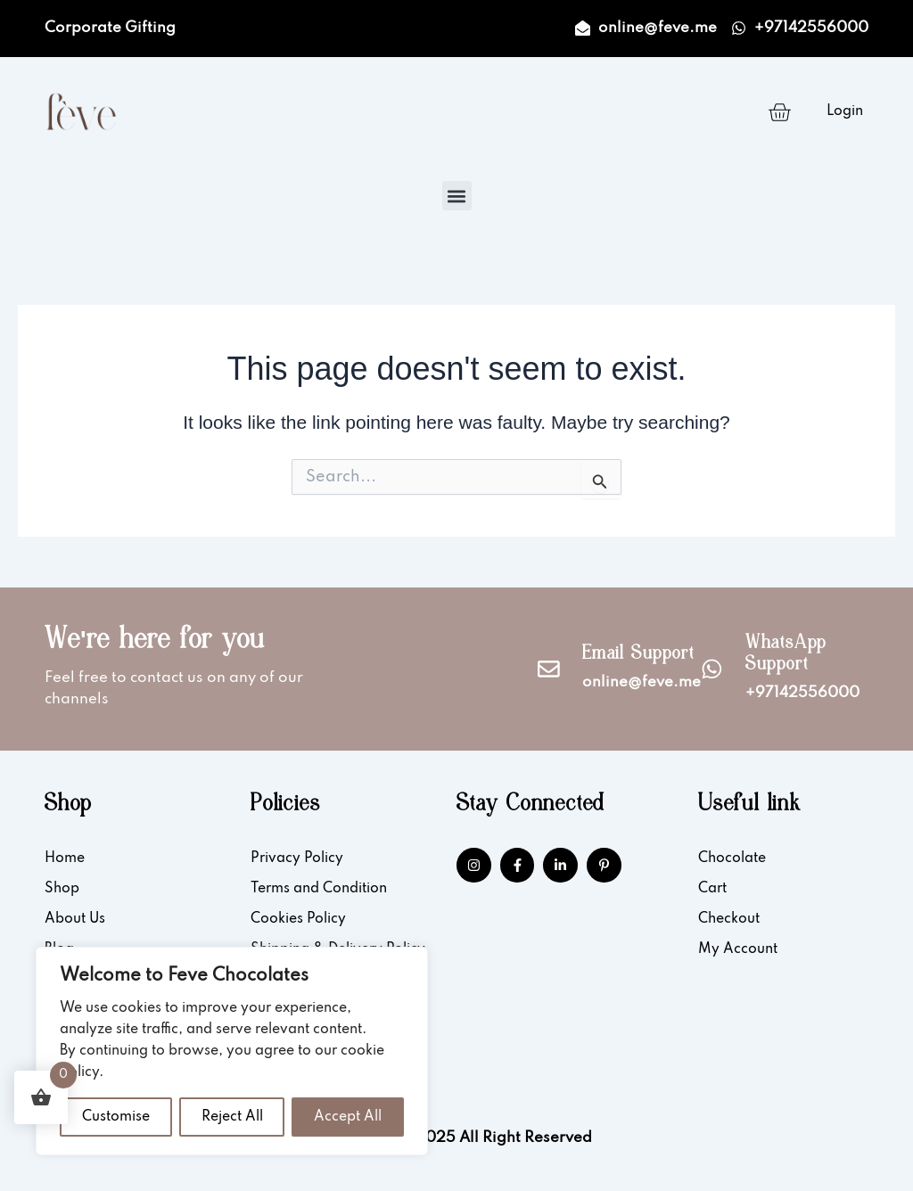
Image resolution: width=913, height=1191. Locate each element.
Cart (712, 889)
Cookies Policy (298, 919)
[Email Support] (549, 669)
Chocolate (732, 858)
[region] (232, 1051)
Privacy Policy (297, 858)
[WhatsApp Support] (712, 669)
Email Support (638, 655)
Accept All (348, 1117)
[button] (457, 195)
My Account (737, 949)
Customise (116, 1117)
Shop (62, 889)
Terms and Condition (319, 889)
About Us (75, 919)
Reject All (232, 1117)
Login (845, 111)
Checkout (729, 919)
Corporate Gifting (110, 28)
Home (65, 858)
